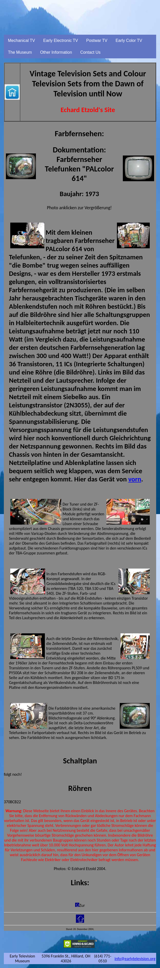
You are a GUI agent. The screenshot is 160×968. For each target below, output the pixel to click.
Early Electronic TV (60, 40)
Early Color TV (129, 40)
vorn (134, 479)
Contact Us (90, 52)
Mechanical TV (21, 40)
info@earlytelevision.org (135, 958)
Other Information (56, 52)
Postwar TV (96, 40)
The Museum (20, 52)
